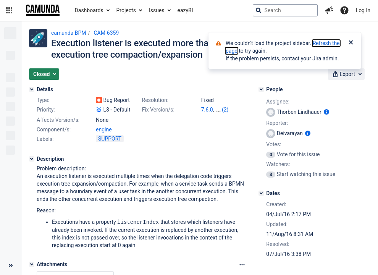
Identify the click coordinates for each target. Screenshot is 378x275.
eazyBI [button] (185, 10)
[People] (261, 89)
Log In (363, 10)
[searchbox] (285, 10)
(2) (225, 110)
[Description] (31, 159)
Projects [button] (126, 10)
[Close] (351, 43)
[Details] (31, 89)
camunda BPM (68, 33)
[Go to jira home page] (42, 10)
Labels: (45, 139)
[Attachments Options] (242, 264)
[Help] (344, 10)
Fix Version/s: (158, 110)
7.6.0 (207, 110)
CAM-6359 (106, 33)
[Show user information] (326, 112)
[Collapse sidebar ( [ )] (10, 265)
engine (104, 129)
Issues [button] (157, 10)
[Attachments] (31, 264)
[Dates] (261, 193)
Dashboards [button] (89, 10)
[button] (9, 10)
